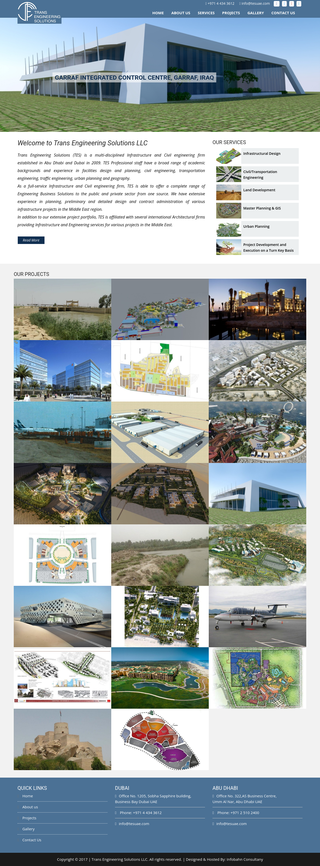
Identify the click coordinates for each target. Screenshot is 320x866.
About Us (180, 12)
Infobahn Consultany (245, 859)
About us (28, 806)
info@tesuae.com (256, 3)
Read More (31, 240)
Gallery (256, 12)
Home (158, 12)
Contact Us (283, 12)
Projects (231, 12)
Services (206, 12)
